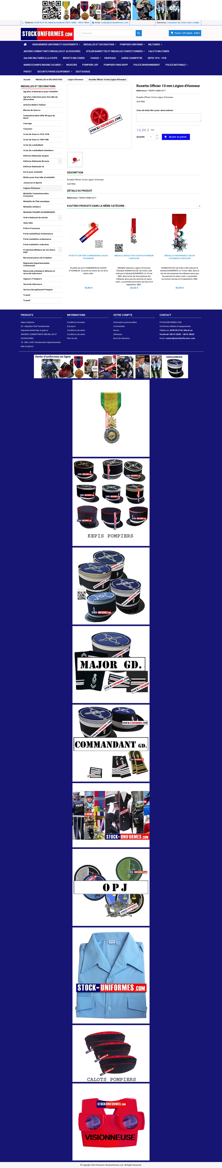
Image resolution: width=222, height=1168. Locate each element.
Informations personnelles (125, 322)
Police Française (31, 228)
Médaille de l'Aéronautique (36, 201)
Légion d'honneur (31, 188)
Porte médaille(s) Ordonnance (38, 234)
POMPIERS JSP (90, 65)
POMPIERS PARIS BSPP (116, 65)
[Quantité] (150, 137)
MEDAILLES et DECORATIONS (99, 44)
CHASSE (94, 58)
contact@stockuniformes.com (114, 23)
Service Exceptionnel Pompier (38, 289)
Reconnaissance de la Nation (37, 258)
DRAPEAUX (110, 58)
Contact (165, 315)
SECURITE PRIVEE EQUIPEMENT (53, 71)
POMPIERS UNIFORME (131, 44)
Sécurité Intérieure (32, 284)
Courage (27, 123)
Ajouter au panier (175, 137)
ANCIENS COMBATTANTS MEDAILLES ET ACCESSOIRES (52, 51)
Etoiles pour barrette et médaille (39, 177)
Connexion (172, 23)
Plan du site (72, 338)
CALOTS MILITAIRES (158, 51)
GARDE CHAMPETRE (131, 58)
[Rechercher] (111, 33)
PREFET (28, 71)
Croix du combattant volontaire (38, 150)
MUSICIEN (71, 65)
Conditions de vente (76, 322)
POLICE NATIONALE (176, 65)
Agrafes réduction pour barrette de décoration (40, 98)
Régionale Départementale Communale (36, 264)
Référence (141, 90)
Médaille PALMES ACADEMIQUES (39, 212)
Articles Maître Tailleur (34, 105)
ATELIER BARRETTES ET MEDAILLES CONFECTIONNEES (114, 51)
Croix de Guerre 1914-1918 (36, 134)
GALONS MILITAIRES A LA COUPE (40, 58)
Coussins (27, 129)
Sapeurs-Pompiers (32, 279)
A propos (71, 326)
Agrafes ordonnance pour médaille (40, 91)
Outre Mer (28, 223)
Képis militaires (27, 322)
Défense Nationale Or (33, 166)
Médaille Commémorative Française (36, 194)
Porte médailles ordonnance (37, 239)
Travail (26, 295)
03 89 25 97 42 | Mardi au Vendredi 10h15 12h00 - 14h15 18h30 (61, 23)
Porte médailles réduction (36, 244)
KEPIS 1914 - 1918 (157, 58)
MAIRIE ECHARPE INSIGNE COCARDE (42, 65)
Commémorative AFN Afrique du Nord (39, 116)
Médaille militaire (32, 207)
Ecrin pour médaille (33, 172)
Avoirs (116, 330)
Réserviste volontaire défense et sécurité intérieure (39, 272)
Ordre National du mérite (35, 217)
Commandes (119, 326)
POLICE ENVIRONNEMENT (147, 65)
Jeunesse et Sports (32, 183)
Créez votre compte (190, 23)
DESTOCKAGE (83, 71)
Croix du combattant (33, 145)
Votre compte (122, 315)
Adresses (117, 334)
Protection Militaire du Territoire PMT (39, 251)
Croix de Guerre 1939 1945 (36, 139)
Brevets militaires (74, 58)
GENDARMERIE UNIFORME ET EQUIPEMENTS (55, 44)
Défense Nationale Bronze (36, 161)
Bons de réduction (121, 338)
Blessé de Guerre (31, 110)
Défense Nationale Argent (36, 156)
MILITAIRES (154, 44)
